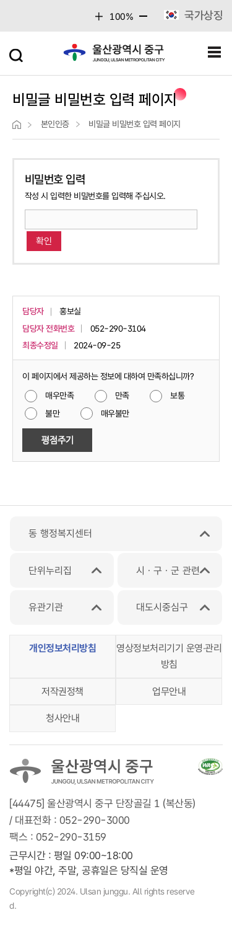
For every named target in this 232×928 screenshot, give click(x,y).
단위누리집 (50, 571)
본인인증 (55, 124)
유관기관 (45, 607)
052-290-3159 (71, 837)
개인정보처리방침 (62, 648)
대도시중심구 (162, 607)
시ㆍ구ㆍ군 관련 (168, 571)
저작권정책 (62, 691)
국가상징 (203, 15)
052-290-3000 (94, 820)
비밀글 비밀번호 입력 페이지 (134, 124)
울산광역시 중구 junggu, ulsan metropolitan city (114, 55)
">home (16, 124)
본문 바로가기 (116, 0)
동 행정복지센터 (60, 533)
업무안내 (169, 691)
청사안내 (62, 718)
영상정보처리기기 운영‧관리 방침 (168, 656)
